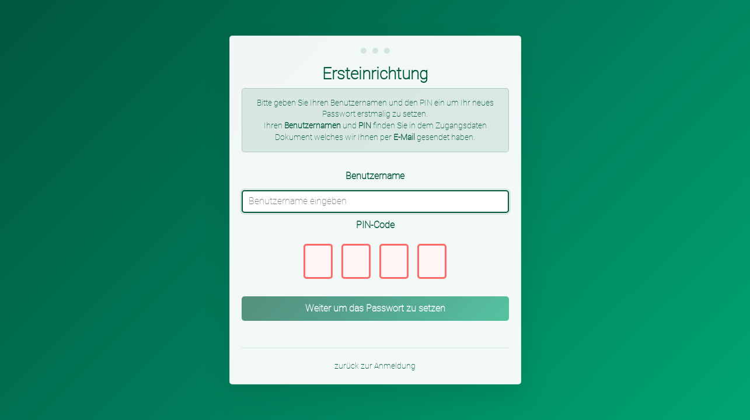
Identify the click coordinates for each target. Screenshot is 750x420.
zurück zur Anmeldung (375, 365)
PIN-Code (375, 224)
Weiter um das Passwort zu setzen (375, 308)
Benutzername (375, 175)
